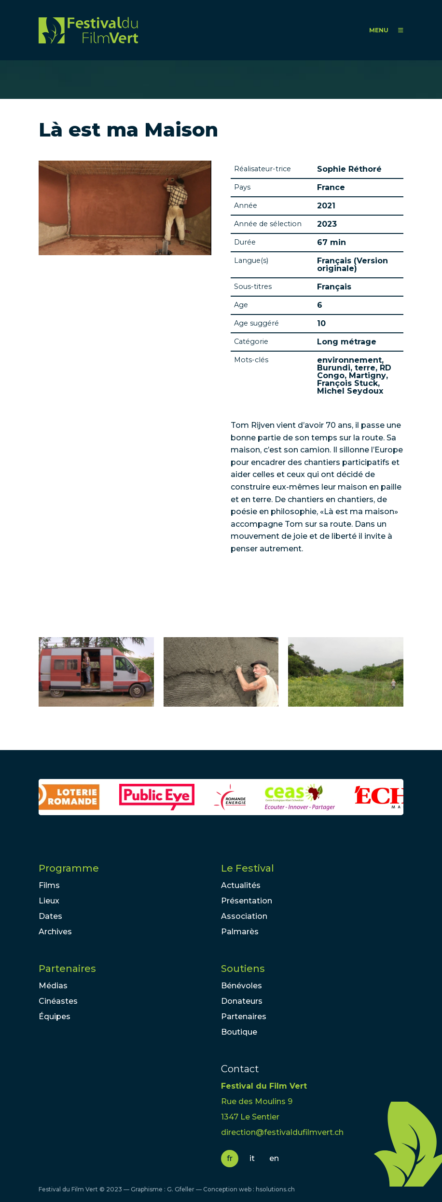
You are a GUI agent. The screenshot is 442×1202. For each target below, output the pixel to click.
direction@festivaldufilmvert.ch (282, 1132)
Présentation (246, 900)
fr (230, 1158)
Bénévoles (241, 985)
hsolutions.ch (275, 1189)
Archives (55, 931)
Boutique (239, 1032)
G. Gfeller (180, 1189)
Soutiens (243, 968)
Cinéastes (58, 1001)
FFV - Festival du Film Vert (88, 30)
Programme (69, 868)
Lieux (49, 900)
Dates (50, 916)
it (252, 1158)
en (274, 1158)
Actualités (241, 885)
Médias (53, 985)
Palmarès (240, 931)
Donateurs (241, 1001)
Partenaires (67, 968)
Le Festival (247, 868)
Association (244, 916)
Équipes (54, 1016)
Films (49, 885)
